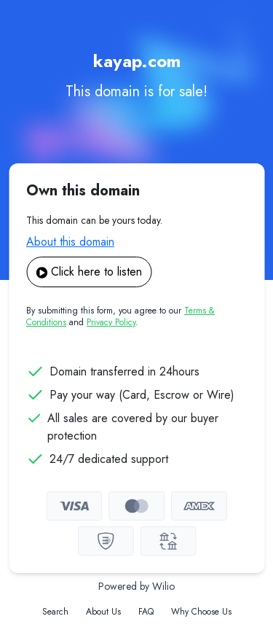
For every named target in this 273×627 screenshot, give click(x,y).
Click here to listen (89, 271)
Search (55, 611)
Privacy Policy (111, 322)
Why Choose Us (201, 611)
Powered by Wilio (136, 586)
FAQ (146, 611)
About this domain (70, 241)
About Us (103, 611)
